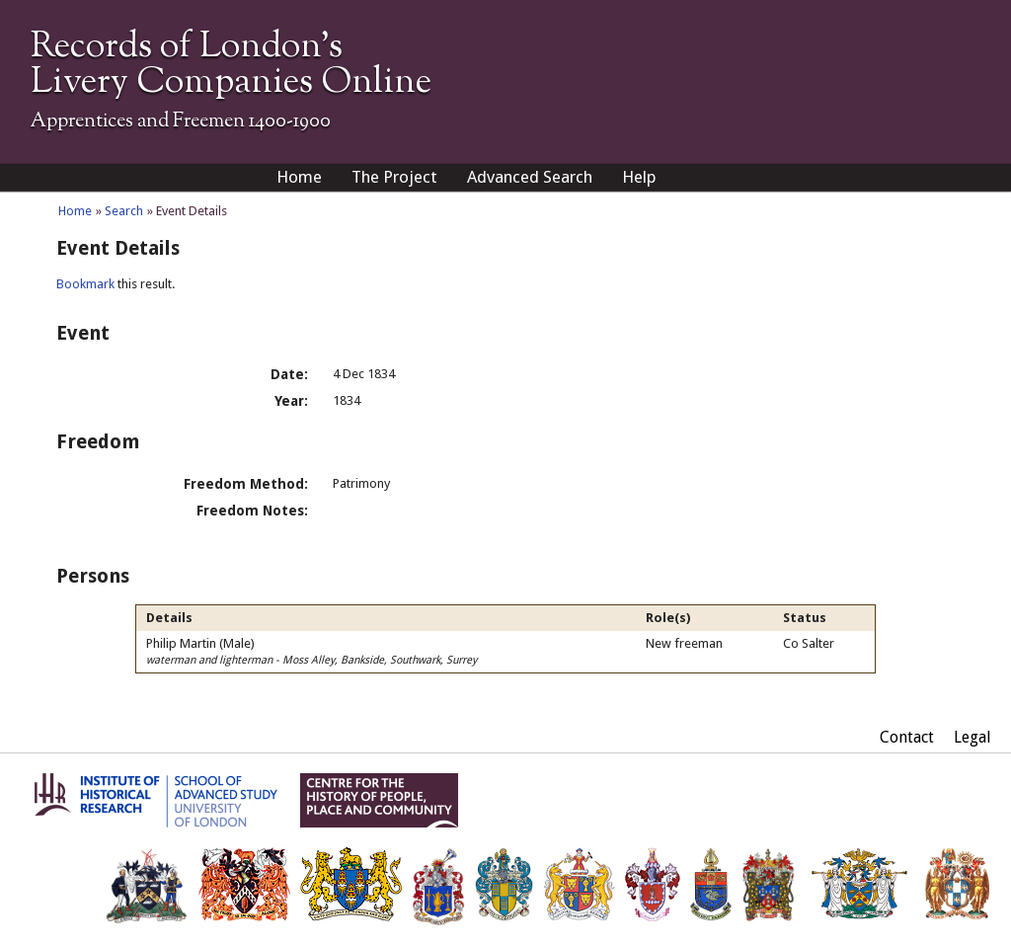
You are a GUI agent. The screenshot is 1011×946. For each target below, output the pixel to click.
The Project (394, 177)
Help (639, 177)
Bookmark (85, 283)
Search (124, 210)
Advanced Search (529, 177)
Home (299, 177)
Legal (972, 737)
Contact (907, 737)
